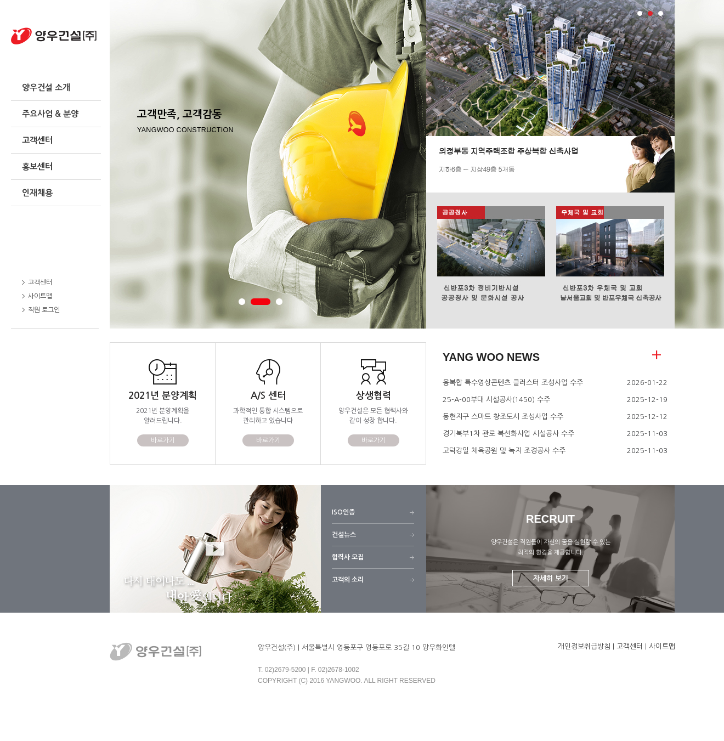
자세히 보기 (550, 578)
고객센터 (37, 140)
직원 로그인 (41, 310)
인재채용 (37, 193)
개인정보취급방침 (584, 646)
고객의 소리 (348, 579)
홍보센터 (37, 166)
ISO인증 (343, 512)
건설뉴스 (344, 534)
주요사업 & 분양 (50, 114)
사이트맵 (37, 296)
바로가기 (163, 440)
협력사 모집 (348, 557)
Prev (440, 96)
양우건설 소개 (46, 87)
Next (660, 96)
